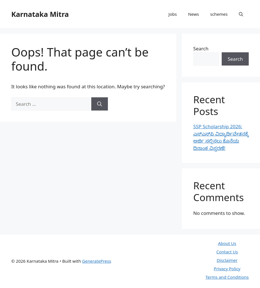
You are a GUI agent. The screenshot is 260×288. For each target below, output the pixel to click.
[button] (241, 14)
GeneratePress (96, 261)
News (193, 14)
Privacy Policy (227, 268)
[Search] (99, 104)
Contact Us (227, 252)
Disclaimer (227, 260)
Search (200, 48)
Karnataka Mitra (40, 14)
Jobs (172, 14)
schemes (219, 14)
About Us (227, 243)
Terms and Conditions (227, 277)
